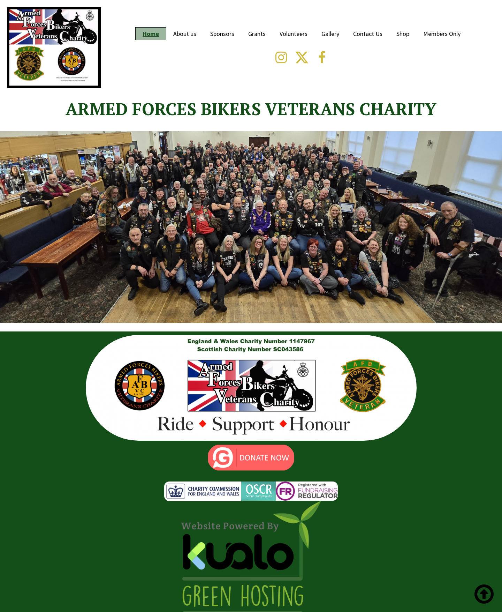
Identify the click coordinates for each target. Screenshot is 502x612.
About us (184, 34)
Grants (257, 34)
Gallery (330, 34)
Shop (402, 34)
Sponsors (222, 34)
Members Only (442, 34)
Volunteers (293, 34)
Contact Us (367, 34)
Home (151, 34)
